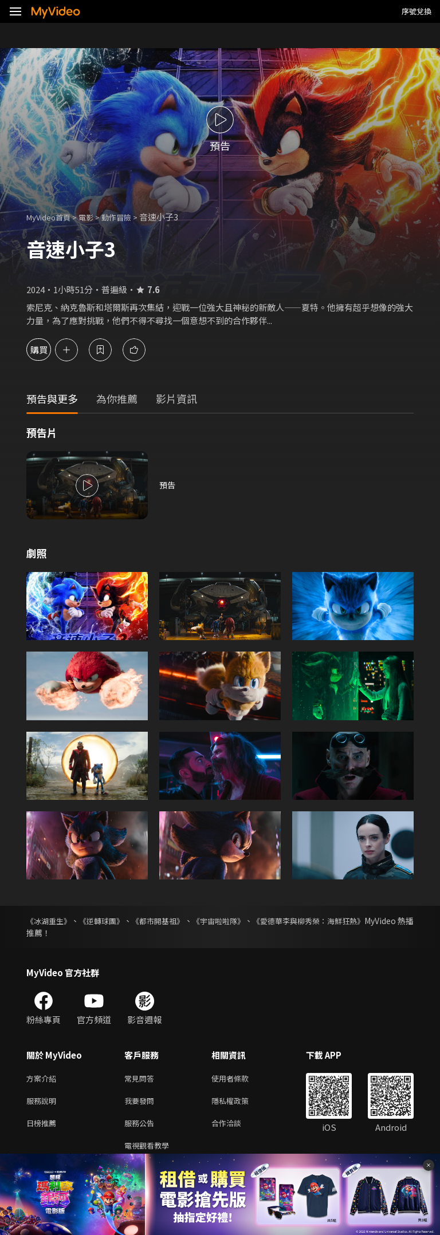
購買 (49, 350)
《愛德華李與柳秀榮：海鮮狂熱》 (353, 920)
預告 (167, 485)
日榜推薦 (43, 1127)
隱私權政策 (239, 1103)
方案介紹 (43, 1079)
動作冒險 (129, 217)
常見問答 (141, 1079)
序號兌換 (416, 11)
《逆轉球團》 (113, 920)
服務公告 (141, 1127)
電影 (95, 217)
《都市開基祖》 (180, 920)
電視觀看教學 (150, 1151)
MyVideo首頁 (52, 217)
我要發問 (141, 1103)
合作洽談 (235, 1127)
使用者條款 (239, 1079)
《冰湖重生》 (50, 920)
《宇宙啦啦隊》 (251, 920)
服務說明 (43, 1103)
